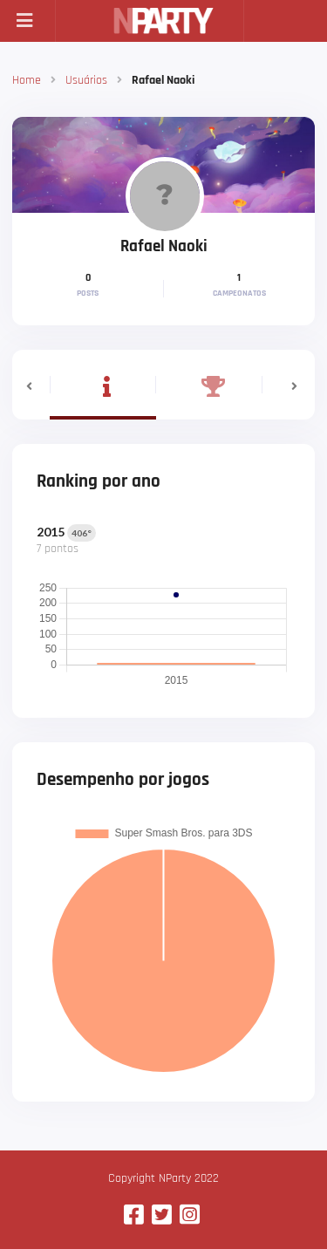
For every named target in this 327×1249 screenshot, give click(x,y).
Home (26, 80)
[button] (31, 385)
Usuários (86, 80)
